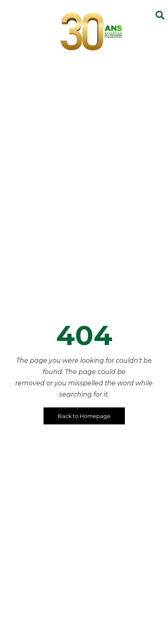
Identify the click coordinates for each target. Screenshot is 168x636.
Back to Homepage (84, 416)
